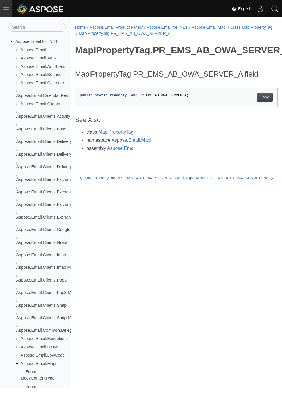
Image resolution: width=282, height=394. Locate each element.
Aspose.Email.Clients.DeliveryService (51, 141)
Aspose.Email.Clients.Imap (41, 255)
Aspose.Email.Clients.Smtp (41, 305)
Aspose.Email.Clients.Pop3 (41, 280)
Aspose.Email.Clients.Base (41, 129)
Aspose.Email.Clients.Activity (43, 116)
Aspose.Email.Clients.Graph (42, 242)
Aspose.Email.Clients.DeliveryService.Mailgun (59, 154)
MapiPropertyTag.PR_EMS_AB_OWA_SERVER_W (213, 190)
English (242, 8)
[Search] (37, 27)
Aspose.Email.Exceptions (44, 338)
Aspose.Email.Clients (40, 103)
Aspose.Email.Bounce (41, 74)
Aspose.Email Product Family (116, 27)
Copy (250, 106)
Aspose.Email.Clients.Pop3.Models (48, 292)
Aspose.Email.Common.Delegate (47, 330)
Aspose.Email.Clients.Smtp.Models (48, 317)
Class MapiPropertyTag (100, 33)
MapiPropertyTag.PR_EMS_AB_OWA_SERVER (123, 191)
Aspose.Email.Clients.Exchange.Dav (50, 192)
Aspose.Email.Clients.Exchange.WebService (57, 204)
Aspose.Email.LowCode (43, 355)
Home (80, 27)
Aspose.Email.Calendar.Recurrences (50, 95)
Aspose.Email (33, 50)
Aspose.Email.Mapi (38, 363)
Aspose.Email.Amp (38, 58)
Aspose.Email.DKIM (39, 347)
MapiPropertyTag (116, 141)
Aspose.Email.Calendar (42, 83)
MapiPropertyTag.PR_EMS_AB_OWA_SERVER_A (171, 33)
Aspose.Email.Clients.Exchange (46, 179)
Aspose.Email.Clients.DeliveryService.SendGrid (60, 166)
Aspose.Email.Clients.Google (43, 229)
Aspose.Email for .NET (36, 41)
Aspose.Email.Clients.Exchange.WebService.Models (65, 217)
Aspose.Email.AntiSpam (43, 66)
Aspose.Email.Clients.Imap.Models (48, 267)
